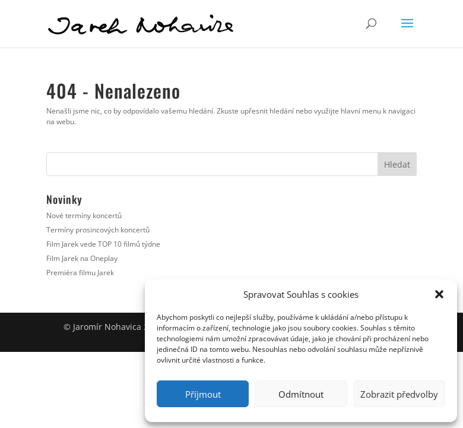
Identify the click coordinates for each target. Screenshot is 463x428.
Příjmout (203, 394)
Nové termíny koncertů (84, 215)
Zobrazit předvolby (399, 394)
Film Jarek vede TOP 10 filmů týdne (103, 244)
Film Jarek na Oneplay (82, 258)
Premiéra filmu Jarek (80, 273)
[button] (439, 294)
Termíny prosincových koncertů (98, 230)
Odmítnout (301, 394)
